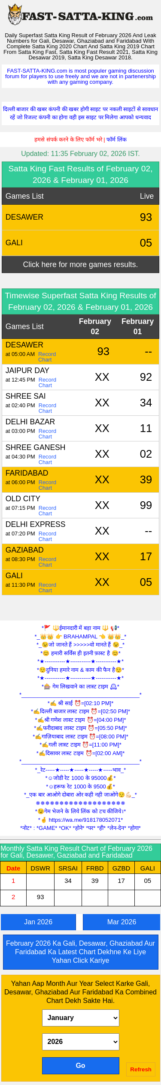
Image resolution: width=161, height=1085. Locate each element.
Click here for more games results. (80, 264)
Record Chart (47, 357)
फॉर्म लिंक (116, 139)
